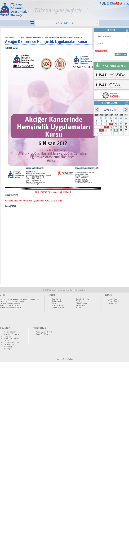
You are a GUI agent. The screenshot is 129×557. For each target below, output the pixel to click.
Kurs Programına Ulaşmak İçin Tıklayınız (53, 192)
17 (106, 127)
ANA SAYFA (9, 37)
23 (101, 130)
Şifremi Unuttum (101, 51)
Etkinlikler (20, 37)
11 (111, 124)
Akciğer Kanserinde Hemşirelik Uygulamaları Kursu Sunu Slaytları (34, 200)
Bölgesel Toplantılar (33, 37)
